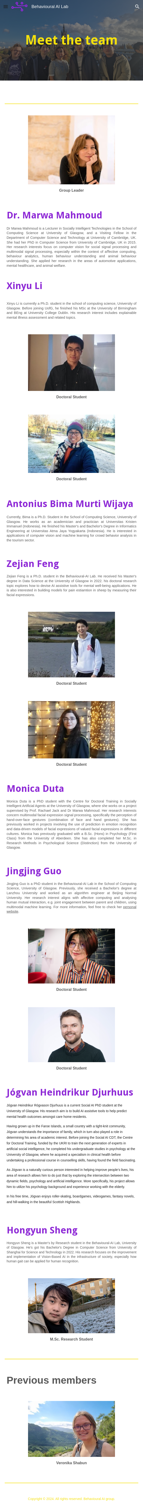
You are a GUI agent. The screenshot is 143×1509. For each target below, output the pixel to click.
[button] (5, 6)
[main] (71, 40)
